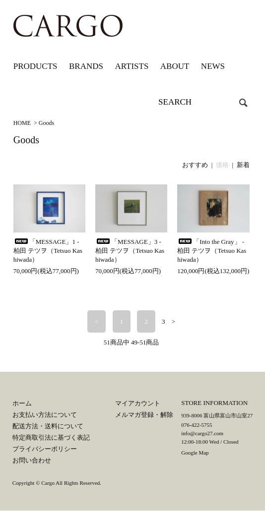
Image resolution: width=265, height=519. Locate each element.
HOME (22, 122)
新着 (243, 165)
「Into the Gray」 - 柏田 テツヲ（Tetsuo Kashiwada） (211, 250)
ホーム (22, 403)
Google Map (194, 453)
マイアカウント (137, 403)
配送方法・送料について (47, 426)
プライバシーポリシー (44, 449)
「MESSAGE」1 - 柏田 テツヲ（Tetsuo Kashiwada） (47, 250)
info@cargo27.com (202, 433)
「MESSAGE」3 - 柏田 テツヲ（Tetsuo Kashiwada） (129, 250)
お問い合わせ (31, 460)
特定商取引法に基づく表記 (51, 437)
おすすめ (195, 165)
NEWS (213, 66)
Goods (46, 122)
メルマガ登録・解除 (144, 414)
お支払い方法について (44, 414)
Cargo (48, 483)
